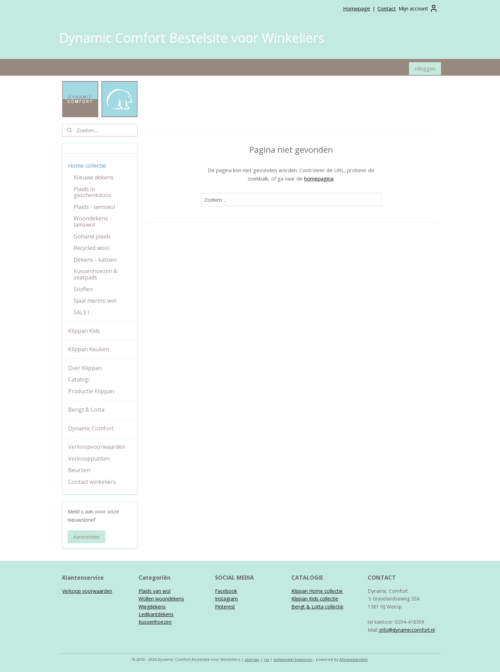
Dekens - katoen (95, 259)
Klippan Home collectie (317, 591)
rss (266, 659)
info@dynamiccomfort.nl (406, 630)
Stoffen (83, 289)
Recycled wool (91, 248)
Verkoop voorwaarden (87, 591)
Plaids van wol (154, 591)
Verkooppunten (89, 458)
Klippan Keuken (88, 349)
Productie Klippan (91, 391)
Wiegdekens (152, 606)
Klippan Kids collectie (314, 598)
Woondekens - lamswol (92, 221)
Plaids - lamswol (94, 207)
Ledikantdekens (156, 614)
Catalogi (79, 379)
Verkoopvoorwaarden (96, 447)
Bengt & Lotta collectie (317, 606)
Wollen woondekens (161, 598)
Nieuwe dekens (94, 177)
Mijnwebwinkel (354, 659)
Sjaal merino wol (95, 300)
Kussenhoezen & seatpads (95, 274)
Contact (386, 8)
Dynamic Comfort (91, 428)
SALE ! (81, 312)
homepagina (318, 178)
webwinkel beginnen (293, 659)
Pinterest (225, 606)
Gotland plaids (92, 236)
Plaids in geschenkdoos (92, 192)
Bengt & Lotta (86, 409)
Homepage (356, 8)
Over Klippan (85, 368)
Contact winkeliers (92, 482)
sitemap (251, 659)
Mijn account (418, 8)
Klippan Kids (84, 331)
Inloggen (425, 68)
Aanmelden (86, 536)
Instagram (226, 598)
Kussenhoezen (155, 622)
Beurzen (79, 470)
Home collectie (87, 165)
